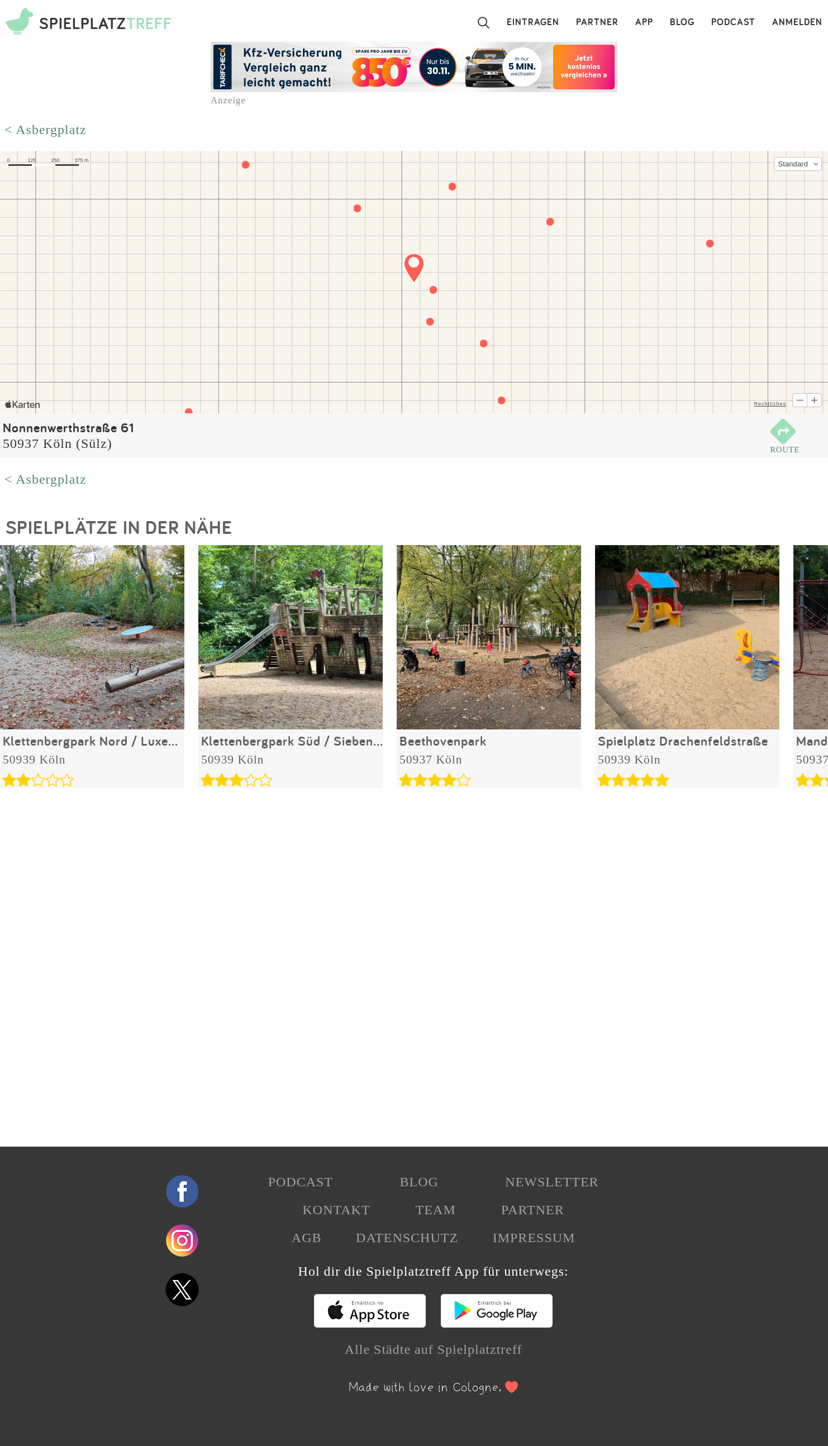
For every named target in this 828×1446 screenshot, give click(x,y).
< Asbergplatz (45, 129)
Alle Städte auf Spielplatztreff (433, 1349)
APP (644, 22)
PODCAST (733, 22)
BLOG (682, 22)
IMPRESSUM (534, 1237)
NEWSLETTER (551, 1182)
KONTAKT (336, 1209)
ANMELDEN (797, 22)
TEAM (436, 1209)
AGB (307, 1237)
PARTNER (597, 22)
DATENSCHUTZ (407, 1237)
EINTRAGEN (533, 22)
